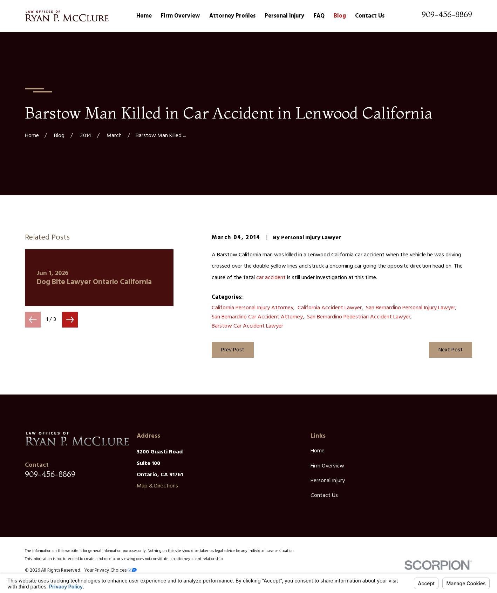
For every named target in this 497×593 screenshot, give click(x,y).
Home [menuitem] (144, 16)
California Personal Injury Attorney (252, 307)
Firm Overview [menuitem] (180, 16)
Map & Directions (157, 486)
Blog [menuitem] (340, 16)
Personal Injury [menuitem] (284, 16)
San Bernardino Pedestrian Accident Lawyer (358, 317)
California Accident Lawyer (330, 307)
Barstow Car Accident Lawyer (247, 326)
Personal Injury (328, 480)
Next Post (450, 350)
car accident (271, 277)
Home (318, 451)
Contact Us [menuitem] (369, 16)
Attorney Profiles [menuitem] (232, 16)
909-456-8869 (447, 14)
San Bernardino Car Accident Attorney (257, 317)
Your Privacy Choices (110, 570)
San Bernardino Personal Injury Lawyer (410, 307)
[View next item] (70, 320)
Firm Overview (327, 466)
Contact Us (324, 495)
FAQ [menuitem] (319, 16)
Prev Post (232, 350)
